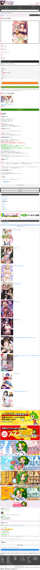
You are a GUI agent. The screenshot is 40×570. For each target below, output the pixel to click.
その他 (2, 206)
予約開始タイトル (4, 209)
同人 (19, 6)
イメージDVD (20, 8)
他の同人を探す (20, 109)
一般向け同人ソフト (4, 201)
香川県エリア (8, 561)
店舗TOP (7, 557)
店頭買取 (15, 559)
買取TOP (15, 557)
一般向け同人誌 (4, 199)
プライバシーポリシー (24, 553)
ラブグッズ (33, 8)
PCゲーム (6, 6)
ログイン (31, 15)
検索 (38, 10)
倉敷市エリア (8, 559)
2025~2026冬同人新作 (5, 222)
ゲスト (1, 15)
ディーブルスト (3, 52)
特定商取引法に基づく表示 (33, 553)
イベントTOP (22, 557)
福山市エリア (8, 560)
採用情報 (2, 559)
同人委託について (35, 558)
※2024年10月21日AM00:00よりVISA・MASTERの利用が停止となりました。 (11, 514)
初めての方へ (22, 558)
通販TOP (2, 12)
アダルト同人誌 (4, 196)
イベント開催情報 (22, 559)
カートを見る (36, 15)
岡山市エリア (8, 558)
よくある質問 (3, 547)
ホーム (2, 557)
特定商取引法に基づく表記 (7, 181)
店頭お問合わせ (35, 559)
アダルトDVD (6, 8)
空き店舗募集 (35, 557)
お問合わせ (20, 549)
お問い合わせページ (6, 182)
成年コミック (3, 204)
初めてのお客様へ (3, 553)
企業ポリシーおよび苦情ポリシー (15, 553)
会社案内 (2, 558)
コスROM (33, 6)
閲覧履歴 (20, 191)
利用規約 (8, 553)
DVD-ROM (3, 58)
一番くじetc (2, 561)
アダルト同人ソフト (4, 198)
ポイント (3, 74)
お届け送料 (5, 121)
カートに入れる (19, 82)
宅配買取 (15, 558)
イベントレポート (22, 560)
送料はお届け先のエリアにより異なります (17, 525)
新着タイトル (3, 207)
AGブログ (2, 560)
